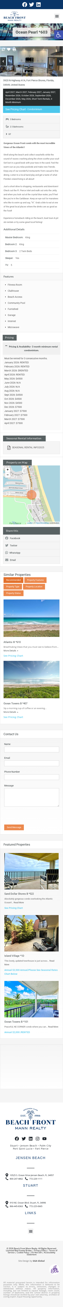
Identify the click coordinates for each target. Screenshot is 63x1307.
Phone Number (12, 771)
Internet (12, 321)
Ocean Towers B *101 (16, 1021)
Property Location (34, 586)
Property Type (12, 586)
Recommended (13, 580)
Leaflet (30, 523)
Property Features (35, 580)
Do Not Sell (36, 1252)
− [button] (8, 475)
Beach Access (15, 297)
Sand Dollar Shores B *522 (19, 893)
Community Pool (16, 303)
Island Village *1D (14, 955)
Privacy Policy (40, 1250)
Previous (3, 61)
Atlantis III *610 (12, 642)
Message (9, 785)
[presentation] (27, 817)
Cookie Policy (23, 1252)
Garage (11, 315)
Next (60, 61)
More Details (11, 650)
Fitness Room (15, 284)
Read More (19, 902)
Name (7, 744)
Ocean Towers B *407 (15, 703)
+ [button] (8, 470)
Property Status (13, 593)
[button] (58, 34)
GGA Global (39, 1260)
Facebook (12, 538)
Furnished (13, 309)
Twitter (11, 545)
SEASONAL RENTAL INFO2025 (25, 447)
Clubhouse (13, 290)
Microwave (13, 327)
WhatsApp (12, 552)
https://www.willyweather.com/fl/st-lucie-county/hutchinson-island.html (21, 1085)
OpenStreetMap (42, 523)
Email (10, 560)
